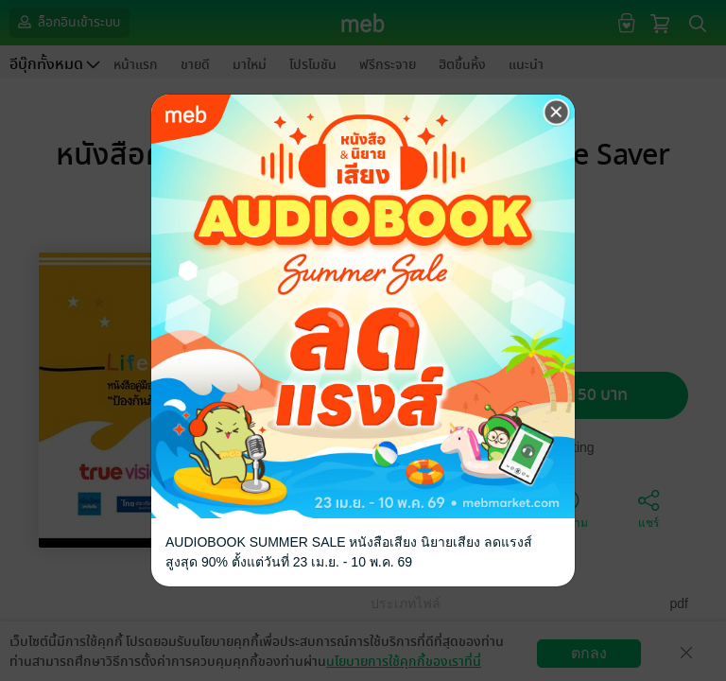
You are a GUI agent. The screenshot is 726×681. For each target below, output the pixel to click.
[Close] (557, 112)
